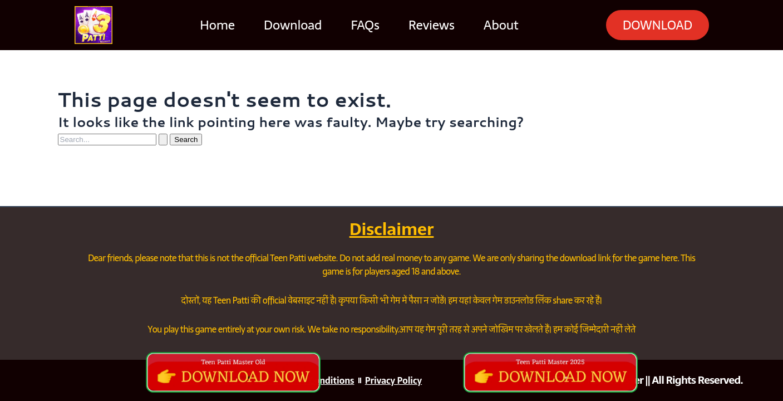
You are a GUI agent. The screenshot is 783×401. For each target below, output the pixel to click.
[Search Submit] (163, 139)
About (496, 25)
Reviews (427, 25)
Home (212, 25)
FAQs (360, 25)
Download (288, 25)
